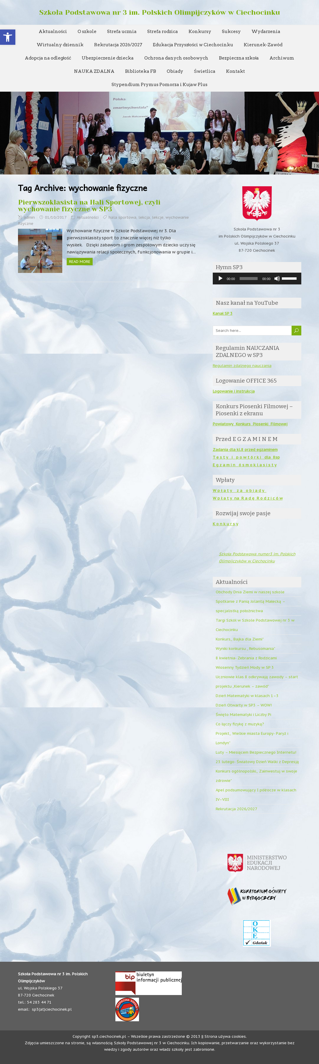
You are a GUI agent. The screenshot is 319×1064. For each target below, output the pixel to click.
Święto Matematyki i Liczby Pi (243, 714)
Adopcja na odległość (48, 58)
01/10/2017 (56, 217)
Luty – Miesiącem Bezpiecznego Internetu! (256, 752)
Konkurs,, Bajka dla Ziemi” (240, 639)
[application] (257, 278)
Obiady (175, 71)
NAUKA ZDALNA (94, 71)
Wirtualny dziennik (60, 44)
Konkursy (200, 31)
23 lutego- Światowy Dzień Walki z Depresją (257, 761)
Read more (79, 261)
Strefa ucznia (122, 31)
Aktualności (53, 31)
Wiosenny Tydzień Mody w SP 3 (245, 667)
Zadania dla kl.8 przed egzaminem (245, 449)
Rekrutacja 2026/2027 (118, 44)
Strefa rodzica (162, 31)
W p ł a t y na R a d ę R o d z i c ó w (248, 498)
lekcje (157, 217)
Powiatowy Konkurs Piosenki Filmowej (250, 423)
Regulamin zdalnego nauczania (242, 365)
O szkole (87, 31)
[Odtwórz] (220, 278)
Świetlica (204, 71)
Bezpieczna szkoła (239, 58)
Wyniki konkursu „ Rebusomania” (245, 648)
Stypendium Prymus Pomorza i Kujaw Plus (159, 84)
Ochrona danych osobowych (176, 58)
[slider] (249, 278)
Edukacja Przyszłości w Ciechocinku (193, 44)
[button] (7, 37)
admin (29, 217)
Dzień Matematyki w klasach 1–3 (247, 695)
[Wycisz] (277, 278)
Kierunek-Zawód (263, 44)
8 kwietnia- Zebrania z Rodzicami (246, 658)
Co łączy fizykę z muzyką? (240, 724)
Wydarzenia (265, 31)
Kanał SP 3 (223, 313)
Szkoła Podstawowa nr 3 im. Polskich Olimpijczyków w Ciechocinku (159, 12)
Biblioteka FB (140, 71)
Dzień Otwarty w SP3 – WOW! (244, 705)
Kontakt (235, 71)
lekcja (144, 217)
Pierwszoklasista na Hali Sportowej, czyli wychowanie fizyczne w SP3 (89, 205)
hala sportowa (122, 217)
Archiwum (281, 58)
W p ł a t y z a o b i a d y (239, 490)
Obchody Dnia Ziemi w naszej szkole (250, 591)
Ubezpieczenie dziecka (108, 58)
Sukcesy (231, 31)
